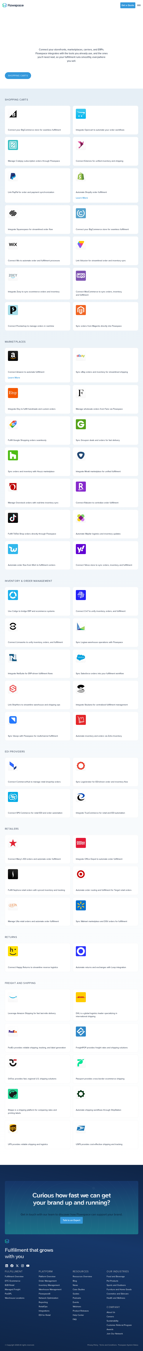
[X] (17, 1265)
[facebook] (12, 1265)
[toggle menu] (139, 5)
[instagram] (22, 1265)
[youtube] (28, 1265)
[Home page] (13, 5)
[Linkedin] (6, 1265)
